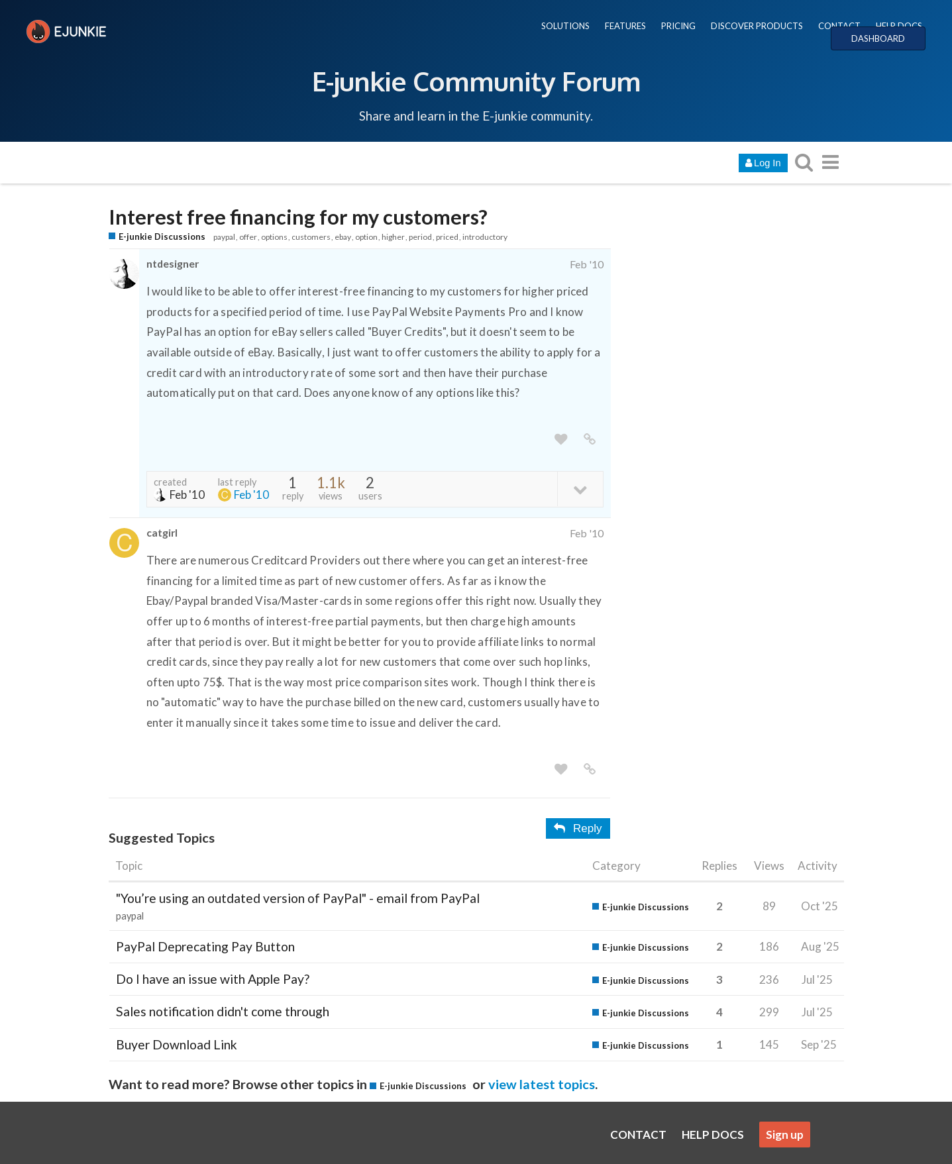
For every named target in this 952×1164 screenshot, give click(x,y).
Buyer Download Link (176, 1044)
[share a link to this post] (589, 439)
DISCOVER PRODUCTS (757, 26)
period (420, 237)
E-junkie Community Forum (476, 80)
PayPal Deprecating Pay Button (205, 946)
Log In (762, 163)
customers (311, 237)
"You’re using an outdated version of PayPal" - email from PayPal (298, 898)
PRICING (678, 26)
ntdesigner (172, 263)
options (274, 237)
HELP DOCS (899, 26)
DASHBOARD (878, 38)
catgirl (162, 532)
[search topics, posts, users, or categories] (804, 162)
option (366, 237)
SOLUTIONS (565, 26)
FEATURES (625, 26)
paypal (224, 237)
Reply (578, 828)
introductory (484, 237)
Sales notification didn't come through (222, 1011)
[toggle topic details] (580, 488)
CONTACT (839, 26)
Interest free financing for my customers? (298, 217)
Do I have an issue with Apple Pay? (212, 978)
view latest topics (541, 1084)
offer (248, 237)
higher (393, 237)
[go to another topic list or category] (831, 162)
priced (447, 237)
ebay (343, 237)
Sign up (785, 1134)
